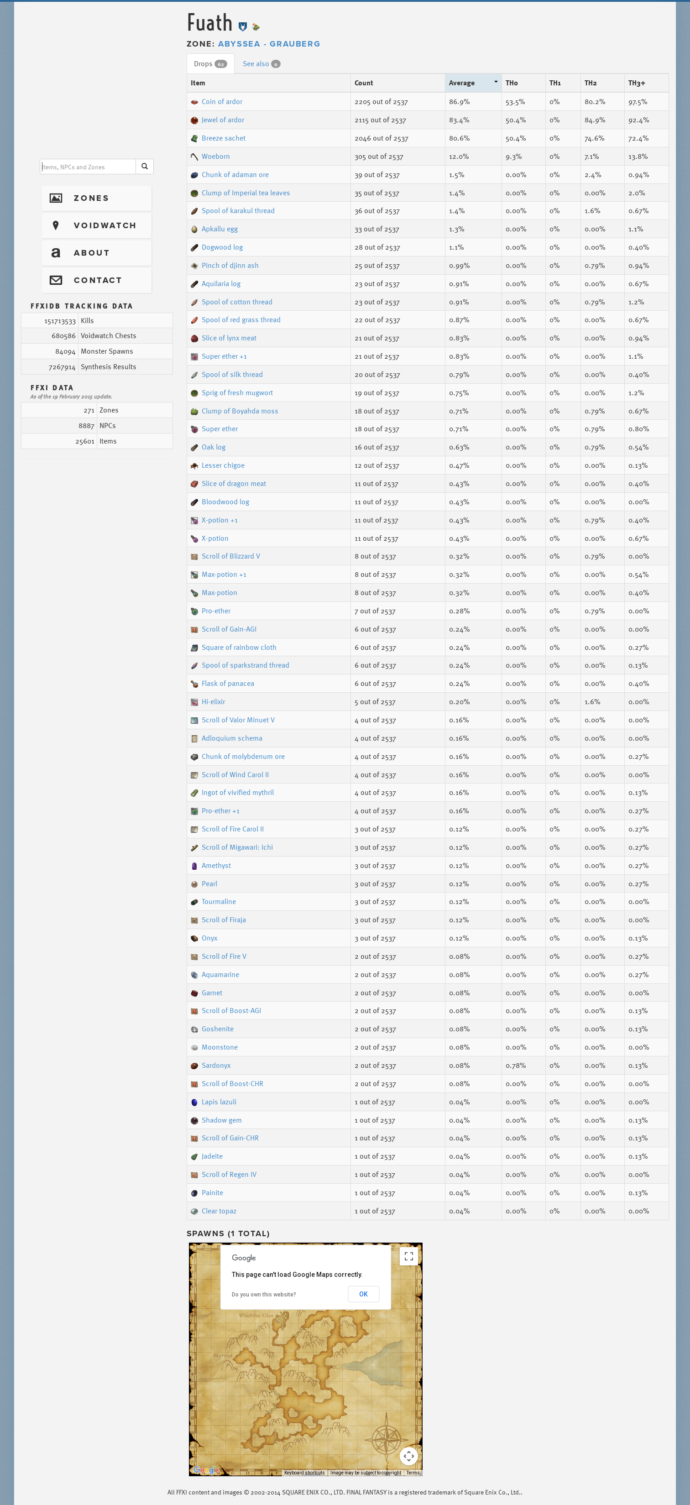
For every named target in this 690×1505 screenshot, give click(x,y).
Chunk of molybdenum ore (238, 756)
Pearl (204, 883)
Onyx (204, 937)
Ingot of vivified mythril (232, 792)
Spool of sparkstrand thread (240, 664)
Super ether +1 (219, 355)
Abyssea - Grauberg (269, 44)
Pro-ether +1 (215, 810)
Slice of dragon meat (228, 483)
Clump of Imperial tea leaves (240, 192)
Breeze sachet (218, 137)
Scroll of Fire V (218, 956)
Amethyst (211, 865)
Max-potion (214, 592)
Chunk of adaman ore (230, 174)
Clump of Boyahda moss (234, 410)
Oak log (208, 446)
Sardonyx (210, 1065)
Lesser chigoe (218, 465)
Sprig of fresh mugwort (232, 392)
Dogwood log (217, 246)
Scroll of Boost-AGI (226, 1010)
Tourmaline (213, 901)
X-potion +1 (214, 519)
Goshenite (212, 1028)
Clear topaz (213, 1210)
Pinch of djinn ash (225, 265)
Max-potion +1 (218, 574)
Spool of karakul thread (233, 210)
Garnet (206, 992)
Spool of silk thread (227, 374)
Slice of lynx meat (223, 337)
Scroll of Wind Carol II (230, 774)
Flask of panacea (222, 683)
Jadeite (207, 1155)
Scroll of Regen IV (223, 1174)
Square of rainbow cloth (234, 647)
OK (363, 1294)
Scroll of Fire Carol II (227, 828)
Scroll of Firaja (218, 919)
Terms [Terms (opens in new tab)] (413, 1472)
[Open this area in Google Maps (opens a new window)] (206, 1470)
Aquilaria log (215, 283)
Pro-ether (210, 610)
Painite (207, 1192)
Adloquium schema (226, 737)
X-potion (210, 538)
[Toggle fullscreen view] (409, 1256)
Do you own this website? (264, 1294)
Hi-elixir (208, 701)
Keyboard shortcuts (304, 1472)
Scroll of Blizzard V (225, 555)
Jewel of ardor (217, 119)
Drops (210, 63)
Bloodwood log (220, 501)
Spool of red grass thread (236, 319)
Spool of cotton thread (231, 301)
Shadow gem (216, 1119)
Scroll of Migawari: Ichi (232, 846)
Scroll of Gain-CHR (225, 1137)
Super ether (214, 428)
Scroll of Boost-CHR (227, 1083)
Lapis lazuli (213, 1101)
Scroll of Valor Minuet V (233, 719)
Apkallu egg (214, 228)
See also (262, 63)
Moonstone (214, 1046)
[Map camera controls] (409, 1456)
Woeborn (210, 156)
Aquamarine (215, 974)
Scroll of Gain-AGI (223, 628)
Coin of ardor (216, 101)
